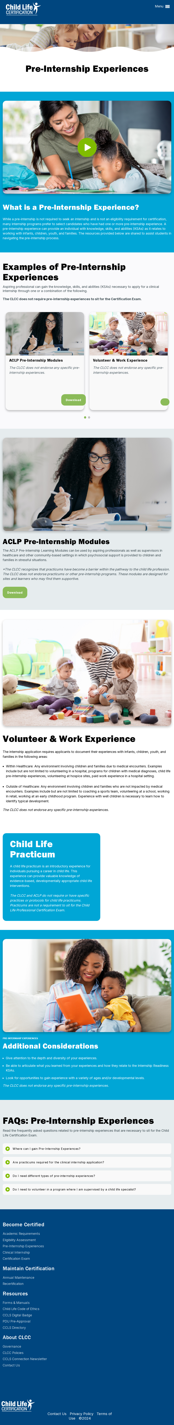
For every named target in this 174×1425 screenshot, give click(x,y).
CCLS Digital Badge (17, 1315)
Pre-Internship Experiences (23, 1246)
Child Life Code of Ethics (21, 1309)
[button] (85, 417)
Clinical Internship (16, 1252)
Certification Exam (16, 1258)
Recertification (13, 1284)
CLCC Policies (13, 1353)
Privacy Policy (81, 1414)
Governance (12, 1346)
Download (73, 400)
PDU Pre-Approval (17, 1321)
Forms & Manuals (16, 1303)
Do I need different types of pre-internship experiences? (54, 1176)
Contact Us (11, 1365)
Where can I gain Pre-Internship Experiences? (46, 1149)
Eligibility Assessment (19, 1240)
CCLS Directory (14, 1328)
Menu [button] (162, 6)
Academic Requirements (21, 1234)
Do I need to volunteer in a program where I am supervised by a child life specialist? (74, 1189)
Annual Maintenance (18, 1277)
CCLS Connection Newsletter (25, 1359)
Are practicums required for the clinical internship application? (58, 1162)
